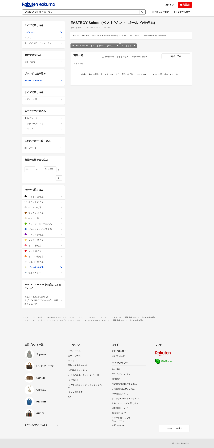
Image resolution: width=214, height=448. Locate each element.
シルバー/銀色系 (43, 262)
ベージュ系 (43, 218)
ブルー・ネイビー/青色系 (43, 229)
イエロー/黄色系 (43, 240)
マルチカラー (43, 272)
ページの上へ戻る (174, 428)
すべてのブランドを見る (36, 424)
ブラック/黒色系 (43, 196)
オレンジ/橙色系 (43, 256)
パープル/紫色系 (43, 234)
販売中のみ (108, 56)
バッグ (44, 129)
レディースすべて (44, 123)
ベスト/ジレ (128, 46)
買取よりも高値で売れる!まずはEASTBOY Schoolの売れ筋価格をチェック (43, 300)
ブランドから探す (182, 12)
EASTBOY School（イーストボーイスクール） (95, 46)
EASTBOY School (43, 80)
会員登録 (184, 4)
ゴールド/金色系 (43, 267)
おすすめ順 (122, 56)
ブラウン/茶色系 (43, 213)
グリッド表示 (139, 56)
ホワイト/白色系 (43, 202)
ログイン (169, 4)
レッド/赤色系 (43, 251)
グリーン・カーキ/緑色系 (43, 224)
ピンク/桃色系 (43, 245)
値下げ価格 (43, 62)
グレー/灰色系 (43, 207)
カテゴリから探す (160, 12)
